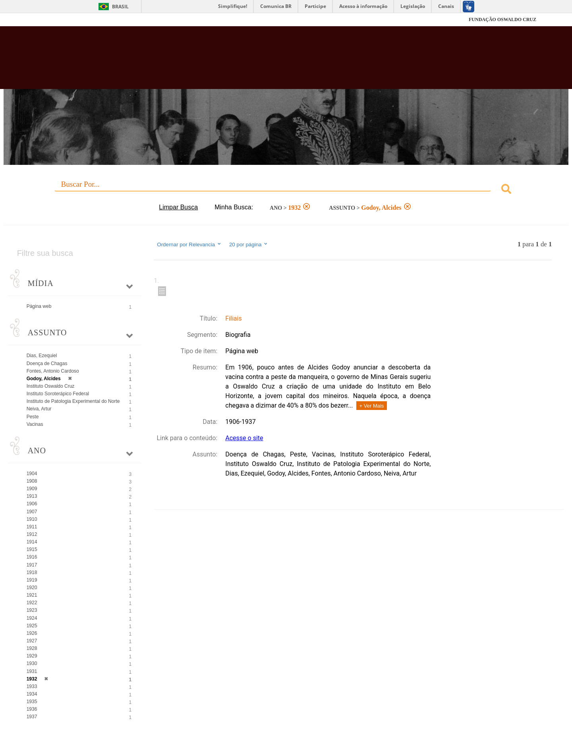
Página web (39, 306)
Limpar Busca (178, 207)
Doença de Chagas (47, 363)
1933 (32, 686)
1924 (32, 618)
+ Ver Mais (371, 406)
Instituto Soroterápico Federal (58, 393)
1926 (32, 633)
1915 (32, 549)
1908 (32, 481)
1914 (32, 542)
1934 (32, 694)
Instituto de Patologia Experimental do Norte (73, 401)
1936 (32, 709)
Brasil (120, 6)
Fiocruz (55, 19)
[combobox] (286, 190)
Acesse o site (244, 438)
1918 (32, 572)
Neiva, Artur (39, 409)
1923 (32, 610)
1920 (32, 587)
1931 (32, 671)
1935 (32, 701)
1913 (32, 496)
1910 (32, 519)
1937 (32, 716)
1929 (32, 656)
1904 (32, 473)
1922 (32, 602)
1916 (32, 557)
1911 (32, 527)
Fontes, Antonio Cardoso (53, 371)
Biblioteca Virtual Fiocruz (248, 61)
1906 (32, 504)
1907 (32, 511)
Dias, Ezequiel (42, 355)
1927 (32, 641)
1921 (32, 595)
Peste (33, 417)
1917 (32, 565)
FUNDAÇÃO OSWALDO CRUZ (502, 19)
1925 (32, 625)
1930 (32, 663)
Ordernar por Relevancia (189, 244)
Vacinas (35, 424)
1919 (32, 580)
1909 (32, 488)
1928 (32, 648)
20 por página (249, 244)
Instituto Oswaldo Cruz (51, 386)
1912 (32, 534)
